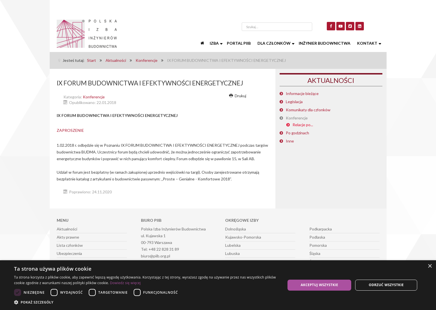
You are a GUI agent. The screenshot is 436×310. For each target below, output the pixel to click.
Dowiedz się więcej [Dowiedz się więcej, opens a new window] (125, 282)
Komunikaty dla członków (308, 109)
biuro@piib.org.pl (155, 256)
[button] (145, 302)
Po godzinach (297, 132)
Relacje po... (303, 124)
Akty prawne (68, 237)
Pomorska (318, 245)
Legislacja (294, 101)
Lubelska (233, 245)
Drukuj (237, 95)
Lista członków (70, 245)
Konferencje (94, 96)
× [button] (430, 266)
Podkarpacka (320, 229)
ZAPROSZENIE (70, 130)
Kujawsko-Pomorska (243, 237)
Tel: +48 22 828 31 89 (160, 249)
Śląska (314, 253)
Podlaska (317, 237)
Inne (290, 141)
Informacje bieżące (302, 93)
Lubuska (232, 253)
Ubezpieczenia (69, 253)
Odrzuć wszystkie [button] (386, 284)
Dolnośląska (235, 229)
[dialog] (218, 285)
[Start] (203, 43)
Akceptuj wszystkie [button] (319, 284)
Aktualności (67, 229)
